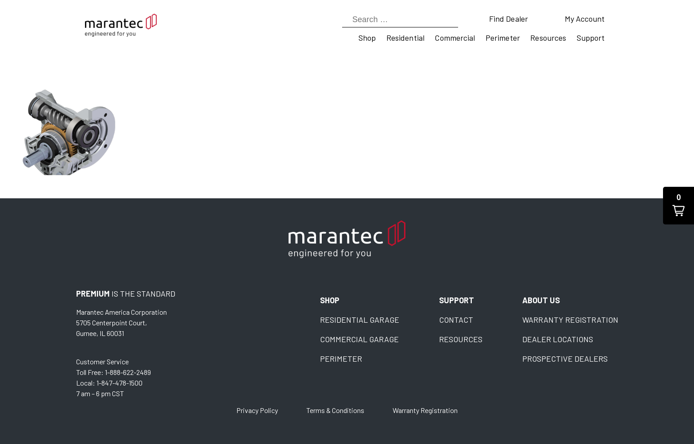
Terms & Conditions (335, 410)
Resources (548, 37)
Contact (456, 319)
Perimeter (503, 37)
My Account (585, 18)
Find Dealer (508, 18)
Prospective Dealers (565, 358)
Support (591, 37)
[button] (678, 205)
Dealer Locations (557, 339)
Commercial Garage (359, 339)
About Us (541, 300)
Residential (405, 37)
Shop (367, 37)
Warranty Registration (570, 319)
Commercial (455, 37)
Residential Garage (359, 319)
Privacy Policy (257, 410)
